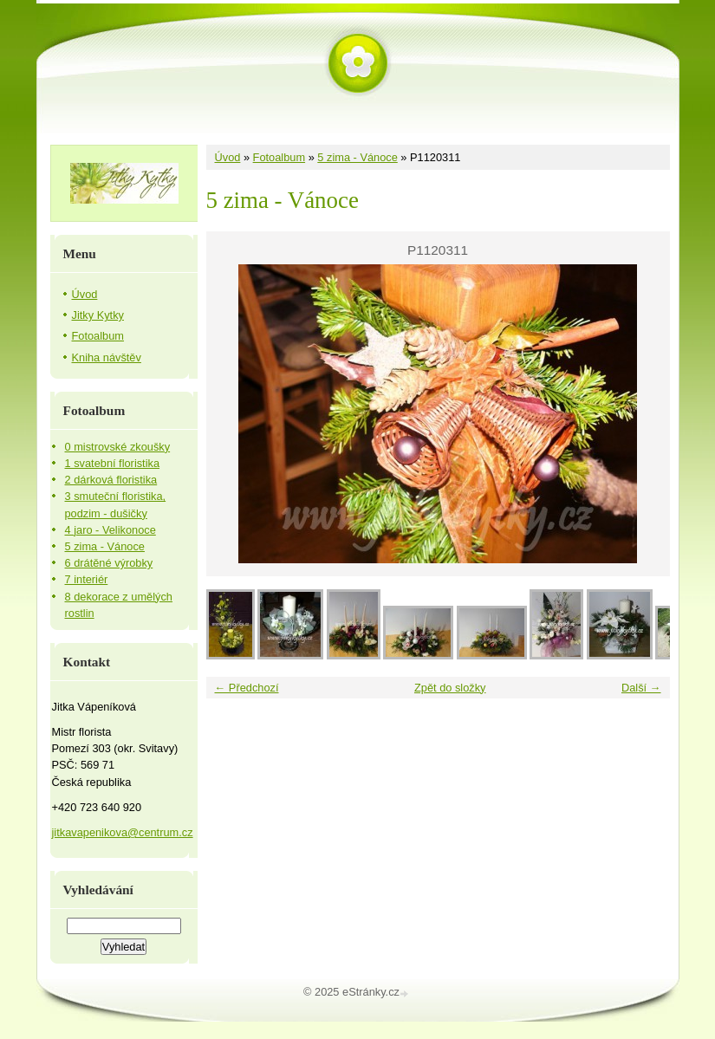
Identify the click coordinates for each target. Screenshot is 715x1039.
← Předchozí (247, 687)
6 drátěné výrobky (109, 562)
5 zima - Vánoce (357, 157)
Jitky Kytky (98, 314)
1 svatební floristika (112, 463)
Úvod (228, 157)
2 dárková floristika (111, 479)
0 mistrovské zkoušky (118, 446)
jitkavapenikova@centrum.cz (122, 832)
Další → (641, 687)
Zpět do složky (450, 687)
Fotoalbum (279, 157)
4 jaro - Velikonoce (110, 529)
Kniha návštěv (106, 357)
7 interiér (86, 579)
